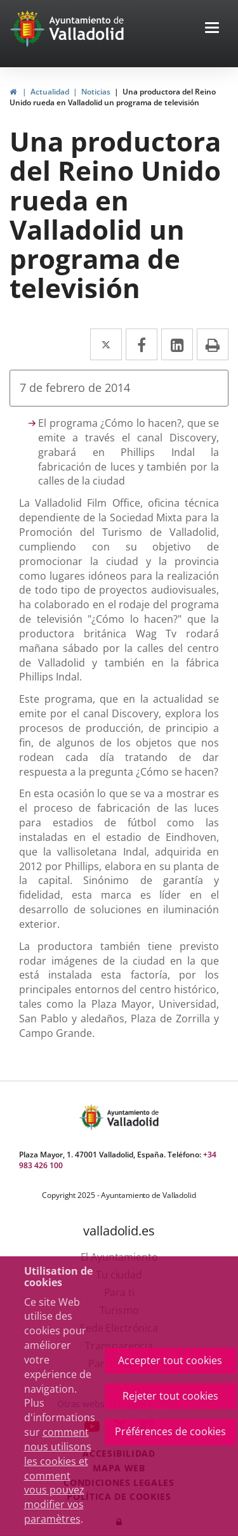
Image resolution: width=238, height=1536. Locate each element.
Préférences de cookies (170, 1431)
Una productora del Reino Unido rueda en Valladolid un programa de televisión (113, 97)
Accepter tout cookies (170, 1360)
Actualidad (49, 91)
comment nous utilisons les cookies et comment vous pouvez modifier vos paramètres (57, 1475)
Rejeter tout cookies (170, 1396)
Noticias (95, 91)
